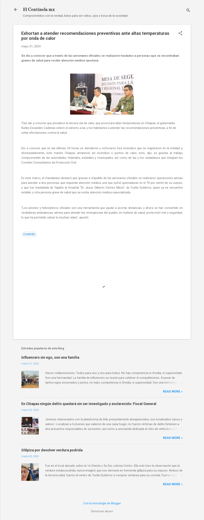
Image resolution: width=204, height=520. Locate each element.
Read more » (173, 391)
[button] (180, 33)
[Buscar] (188, 11)
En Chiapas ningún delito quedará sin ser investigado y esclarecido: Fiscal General (88, 404)
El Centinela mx (39, 9)
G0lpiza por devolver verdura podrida (52, 450)
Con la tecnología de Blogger (102, 503)
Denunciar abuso (102, 511)
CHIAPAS (29, 234)
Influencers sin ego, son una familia (50, 357)
